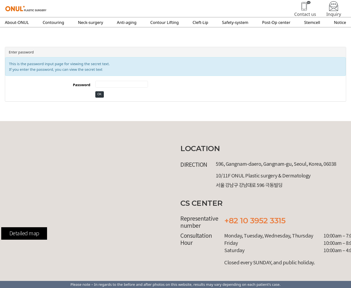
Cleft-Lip (200, 22)
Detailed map (24, 233)
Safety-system (235, 22)
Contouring (53, 22)
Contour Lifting (164, 22)
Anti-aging (126, 22)
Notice (340, 22)
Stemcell (312, 22)
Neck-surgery (90, 22)
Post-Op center (276, 22)
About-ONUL (17, 22)
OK (100, 94)
